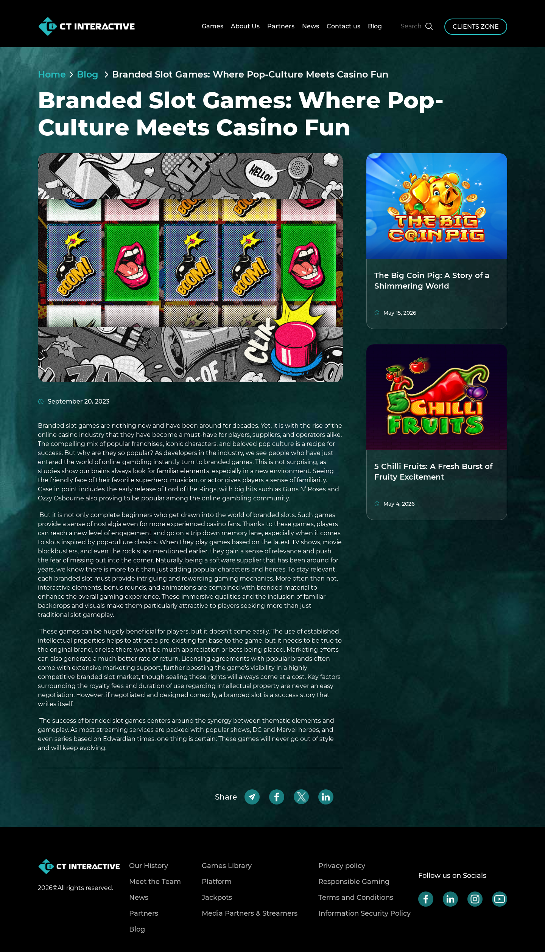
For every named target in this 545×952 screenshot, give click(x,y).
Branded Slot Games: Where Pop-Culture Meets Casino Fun (250, 74)
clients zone (476, 26)
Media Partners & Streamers (249, 913)
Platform (217, 881)
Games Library (227, 866)
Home (52, 74)
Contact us (343, 26)
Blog (375, 26)
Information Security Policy (364, 913)
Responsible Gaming (353, 881)
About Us (245, 26)
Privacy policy (341, 866)
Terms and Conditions (355, 897)
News (310, 26)
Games (212, 26)
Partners (280, 26)
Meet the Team (155, 881)
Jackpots (217, 897)
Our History (148, 866)
